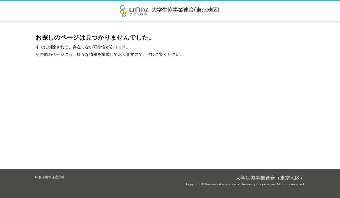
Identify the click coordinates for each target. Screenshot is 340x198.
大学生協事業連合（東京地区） (170, 11)
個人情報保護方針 (51, 177)
